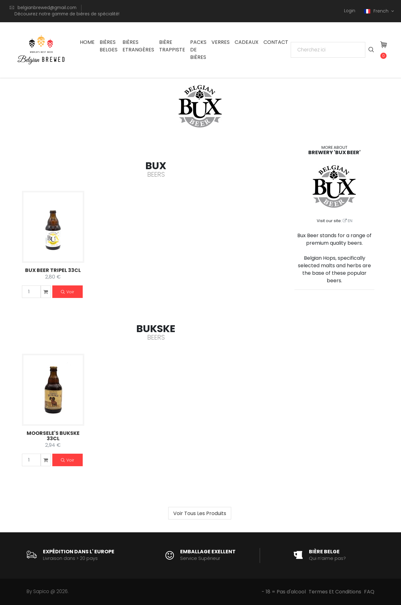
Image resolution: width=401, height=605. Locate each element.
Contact (275, 42)
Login (349, 11)
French (377, 11)
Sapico (41, 591)
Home (87, 42)
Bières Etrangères (138, 46)
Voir (67, 292)
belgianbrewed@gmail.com (47, 8)
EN (347, 220)
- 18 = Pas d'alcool (284, 591)
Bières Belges (108, 46)
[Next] (199, 513)
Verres (220, 42)
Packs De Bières (198, 50)
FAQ (369, 591)
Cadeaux (246, 42)
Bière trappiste (172, 46)
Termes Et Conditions (335, 591)
